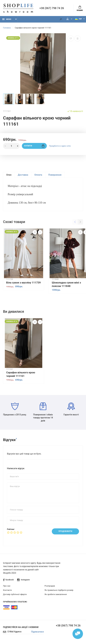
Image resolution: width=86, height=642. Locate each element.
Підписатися (37, 632)
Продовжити (65, 531)
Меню (6, 19)
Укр (78, 19)
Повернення (54, 174)
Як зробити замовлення (56, 594)
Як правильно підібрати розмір (59, 590)
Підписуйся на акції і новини (20, 627)
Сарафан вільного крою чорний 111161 (20, 374)
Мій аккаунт (67, 19)
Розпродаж (50, 586)
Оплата (38, 174)
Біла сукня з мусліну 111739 (23, 282)
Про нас (6, 586)
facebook (8, 580)
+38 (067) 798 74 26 (52, 8)
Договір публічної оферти (15, 594)
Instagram (23, 580)
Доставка (23, 174)
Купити (34, 145)
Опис (9, 174)
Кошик (80, 8)
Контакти (7, 590)
